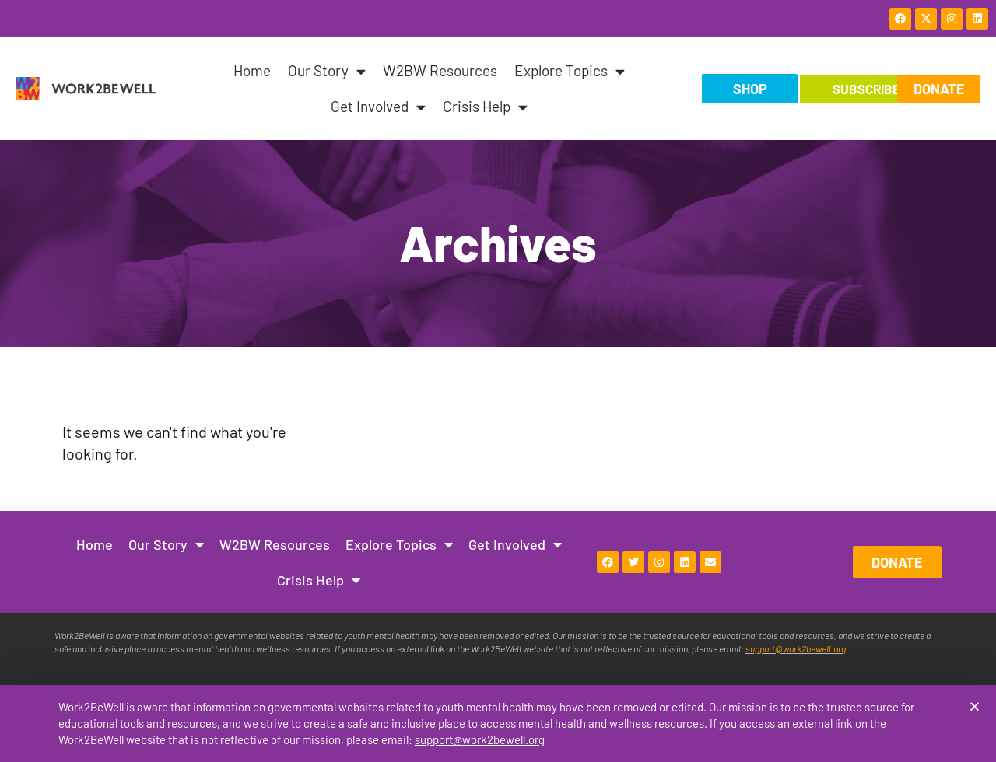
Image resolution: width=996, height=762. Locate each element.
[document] (498, 381)
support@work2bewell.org (480, 739)
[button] (974, 707)
